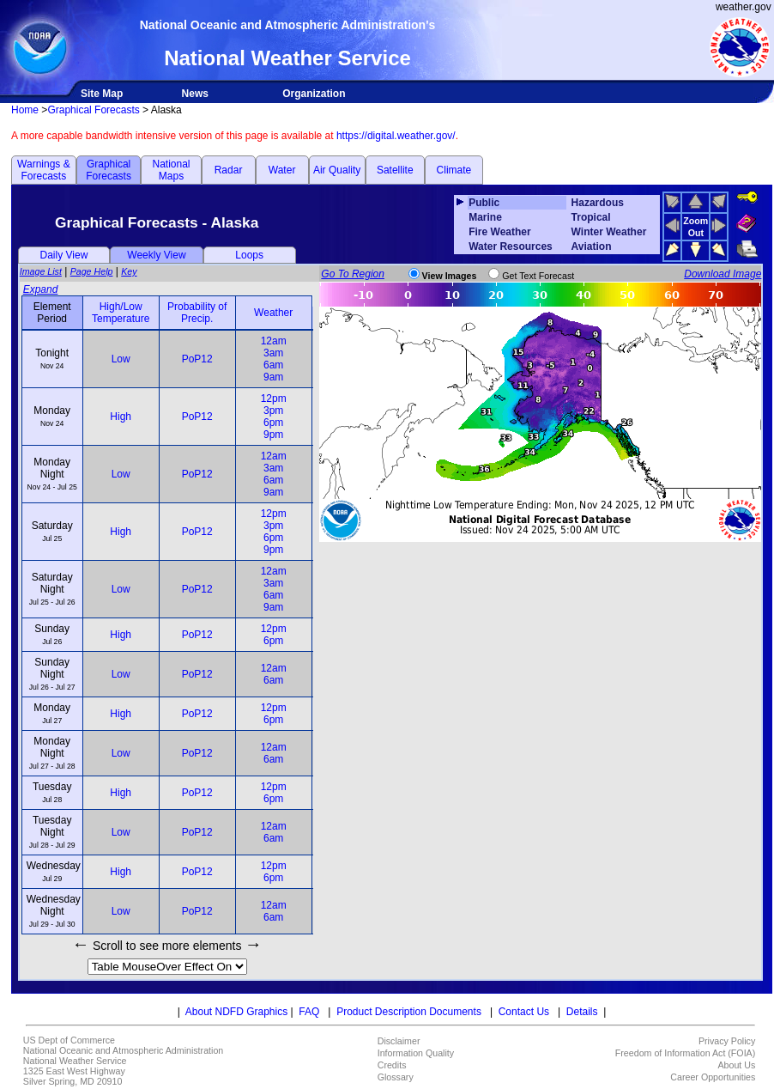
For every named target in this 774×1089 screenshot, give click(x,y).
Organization (313, 94)
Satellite (395, 170)
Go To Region (352, 274)
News (195, 94)
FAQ (309, 1012)
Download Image (722, 274)
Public (484, 203)
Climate (454, 170)
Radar (229, 170)
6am (273, 365)
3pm (273, 411)
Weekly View (156, 255)
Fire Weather (499, 232)
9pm (273, 435)
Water (282, 170)
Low (121, 359)
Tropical (591, 217)
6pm (273, 423)
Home (25, 110)
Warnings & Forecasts (43, 170)
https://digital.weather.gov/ (396, 136)
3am (273, 353)
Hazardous (597, 203)
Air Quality (336, 170)
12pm (274, 398)
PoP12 (197, 359)
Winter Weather (609, 232)
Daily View (64, 255)
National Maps (171, 170)
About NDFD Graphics (236, 1012)
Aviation (591, 246)
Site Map (102, 94)
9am (273, 377)
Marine (485, 217)
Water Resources (511, 246)
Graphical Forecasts (93, 110)
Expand (40, 289)
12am (274, 341)
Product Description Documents (408, 1012)
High (120, 417)
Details (582, 1012)
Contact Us (524, 1012)
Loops (249, 255)
